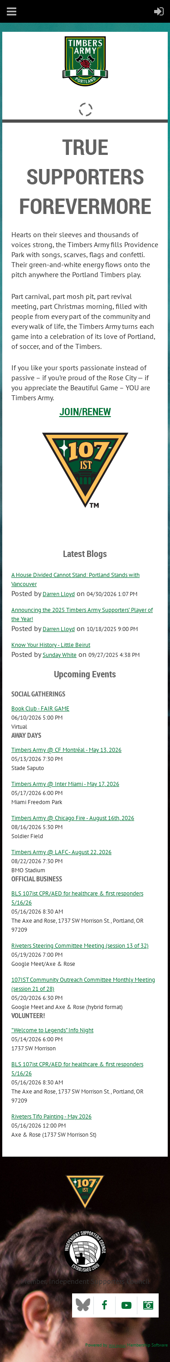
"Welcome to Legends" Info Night (52, 1030)
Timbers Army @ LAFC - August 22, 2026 (61, 852)
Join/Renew (85, 411)
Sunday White (60, 655)
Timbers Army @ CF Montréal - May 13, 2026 (66, 750)
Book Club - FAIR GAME (40, 708)
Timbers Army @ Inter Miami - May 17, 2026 (65, 784)
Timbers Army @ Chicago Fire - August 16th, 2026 (72, 818)
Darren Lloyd (59, 594)
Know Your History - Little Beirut (50, 645)
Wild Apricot (117, 1345)
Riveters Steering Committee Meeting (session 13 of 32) (80, 945)
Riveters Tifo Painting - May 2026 (51, 1116)
